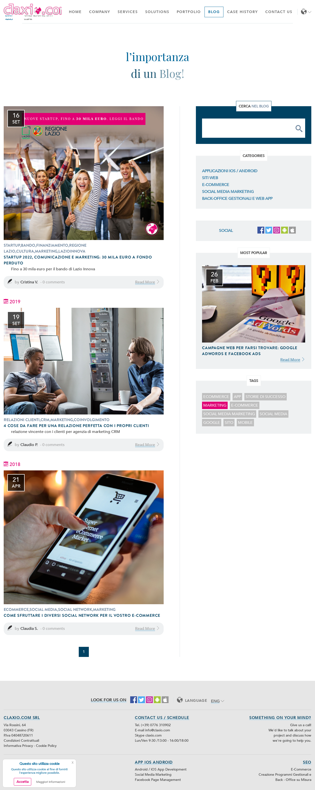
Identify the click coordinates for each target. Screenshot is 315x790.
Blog (214, 12)
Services (128, 12)
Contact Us (278, 12)
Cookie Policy (46, 745)
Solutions (157, 12)
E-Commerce (215, 185)
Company (99, 12)
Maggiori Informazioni (50, 782)
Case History (242, 12)
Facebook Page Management (158, 779)
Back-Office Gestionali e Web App (237, 198)
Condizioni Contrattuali (21, 740)
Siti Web (210, 178)
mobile (245, 422)
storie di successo (265, 396)
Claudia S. (29, 629)
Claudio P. (29, 445)
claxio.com (153, 735)
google (211, 422)
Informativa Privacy (19, 745)
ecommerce (216, 396)
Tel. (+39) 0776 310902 (153, 725)
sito (229, 422)
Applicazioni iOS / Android (229, 171)
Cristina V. (29, 282)
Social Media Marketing (228, 191)
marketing (214, 405)
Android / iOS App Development (161, 769)
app (237, 396)
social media (273, 414)
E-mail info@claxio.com (152, 730)
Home (75, 12)
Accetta (22, 781)
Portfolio (189, 12)
